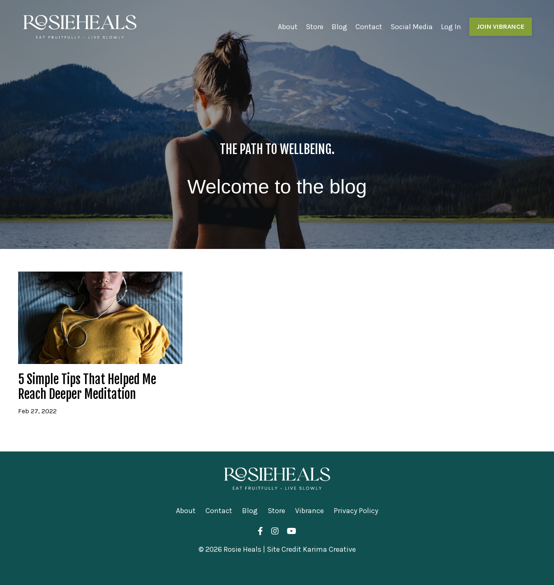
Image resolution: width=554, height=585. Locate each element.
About (288, 26)
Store (314, 26)
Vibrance (309, 510)
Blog (339, 26)
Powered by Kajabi (277, 563)
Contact (368, 26)
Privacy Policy (356, 510)
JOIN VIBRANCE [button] (500, 26)
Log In (451, 26)
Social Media (411, 26)
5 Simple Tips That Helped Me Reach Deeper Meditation (87, 387)
